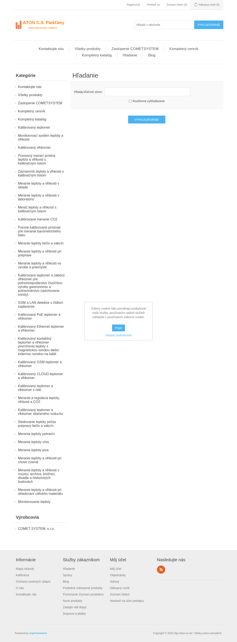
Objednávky (118, 575)
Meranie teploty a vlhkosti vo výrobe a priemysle (39, 265)
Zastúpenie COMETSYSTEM (134, 49)
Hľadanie (130, 55)
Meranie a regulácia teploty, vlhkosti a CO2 (39, 400)
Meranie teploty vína (33, 442)
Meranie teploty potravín (36, 434)
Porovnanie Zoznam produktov (83, 594)
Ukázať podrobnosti (118, 335)
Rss (161, 570)
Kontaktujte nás (51, 49)
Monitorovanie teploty (34, 502)
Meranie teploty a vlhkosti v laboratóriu (38, 197)
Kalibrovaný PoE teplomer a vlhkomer (39, 316)
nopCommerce (38, 633)
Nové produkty (72, 600)
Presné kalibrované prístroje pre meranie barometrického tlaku (39, 231)
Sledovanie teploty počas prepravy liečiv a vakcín (37, 424)
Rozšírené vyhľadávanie (149, 101)
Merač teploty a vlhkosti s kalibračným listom (37, 209)
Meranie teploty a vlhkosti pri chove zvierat (39, 460)
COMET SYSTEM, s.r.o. (36, 528)
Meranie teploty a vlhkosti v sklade (38, 185)
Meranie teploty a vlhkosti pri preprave (39, 253)
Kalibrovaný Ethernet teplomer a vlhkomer (41, 328)
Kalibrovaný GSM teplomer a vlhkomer (40, 364)
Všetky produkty (88, 49)
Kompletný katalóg (97, 55)
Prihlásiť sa (153, 4)
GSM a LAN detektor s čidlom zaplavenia (40, 304)
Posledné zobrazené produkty (82, 588)
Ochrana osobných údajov (33, 581)
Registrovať (133, 4)
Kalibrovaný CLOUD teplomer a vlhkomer (40, 376)
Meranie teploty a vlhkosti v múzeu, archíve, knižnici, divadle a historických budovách (38, 475)
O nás (20, 588)
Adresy (114, 581)
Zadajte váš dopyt (75, 607)
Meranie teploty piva (33, 450)
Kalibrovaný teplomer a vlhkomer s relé (35, 388)
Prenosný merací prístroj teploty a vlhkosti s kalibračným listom (36, 159)
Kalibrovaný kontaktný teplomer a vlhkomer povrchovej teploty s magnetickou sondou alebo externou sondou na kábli (38, 346)
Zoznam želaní (120, 594)
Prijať (118, 328)
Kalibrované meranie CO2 (37, 219)
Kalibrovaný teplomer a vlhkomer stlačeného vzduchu (40, 412)
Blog (152, 55)
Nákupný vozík (120, 588)
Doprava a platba (74, 613)
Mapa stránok (25, 568)
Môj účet (115, 568)
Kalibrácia (22, 575)
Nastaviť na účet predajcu (127, 600)
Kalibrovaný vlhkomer (34, 147)
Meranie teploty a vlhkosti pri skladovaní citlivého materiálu (40, 491)
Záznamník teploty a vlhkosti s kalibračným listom (41, 173)
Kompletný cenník (183, 49)
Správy (67, 575)
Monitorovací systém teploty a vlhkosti (40, 137)
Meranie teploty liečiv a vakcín (41, 243)
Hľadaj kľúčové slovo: (88, 92)
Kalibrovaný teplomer (34, 127)
